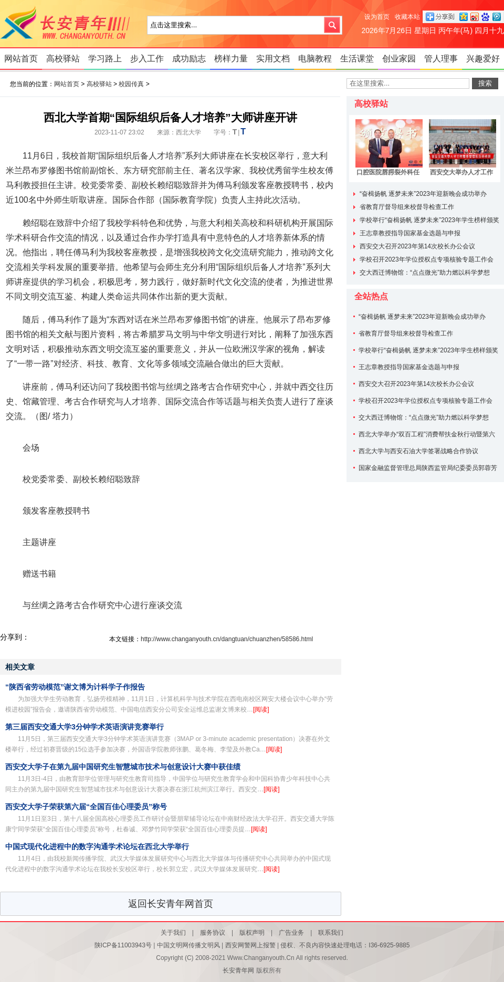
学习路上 (105, 58)
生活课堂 (357, 58)
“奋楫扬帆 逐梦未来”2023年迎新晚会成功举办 (423, 193)
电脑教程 (315, 58)
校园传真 (131, 84)
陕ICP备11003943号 (123, 945)
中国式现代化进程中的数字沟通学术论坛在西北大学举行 (97, 846)
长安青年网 (68, 23)
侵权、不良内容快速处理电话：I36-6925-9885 (345, 945)
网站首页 (21, 58)
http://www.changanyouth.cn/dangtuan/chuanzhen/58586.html (227, 639)
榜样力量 (231, 58)
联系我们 (330, 932)
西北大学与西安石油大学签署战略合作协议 (418, 451)
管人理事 (441, 58)
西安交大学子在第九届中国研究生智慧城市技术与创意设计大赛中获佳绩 (122, 766)
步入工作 (147, 58)
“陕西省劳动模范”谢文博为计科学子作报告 (75, 687)
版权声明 (252, 932)
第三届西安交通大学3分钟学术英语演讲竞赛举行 (84, 727)
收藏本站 (407, 16)
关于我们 (173, 932)
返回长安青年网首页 (170, 904)
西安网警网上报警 (250, 945)
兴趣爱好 (483, 58)
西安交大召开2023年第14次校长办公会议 (417, 246)
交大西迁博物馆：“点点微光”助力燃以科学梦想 (425, 272)
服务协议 (212, 932)
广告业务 (291, 932)
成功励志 (189, 58)
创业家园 (399, 58)
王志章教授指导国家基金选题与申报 (410, 233)
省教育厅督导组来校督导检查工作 (407, 207)
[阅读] (261, 709)
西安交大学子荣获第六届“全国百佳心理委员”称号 (86, 806)
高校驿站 (63, 58)
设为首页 (377, 16)
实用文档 (273, 58)
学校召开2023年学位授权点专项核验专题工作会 (427, 259)
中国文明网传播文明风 (188, 945)
